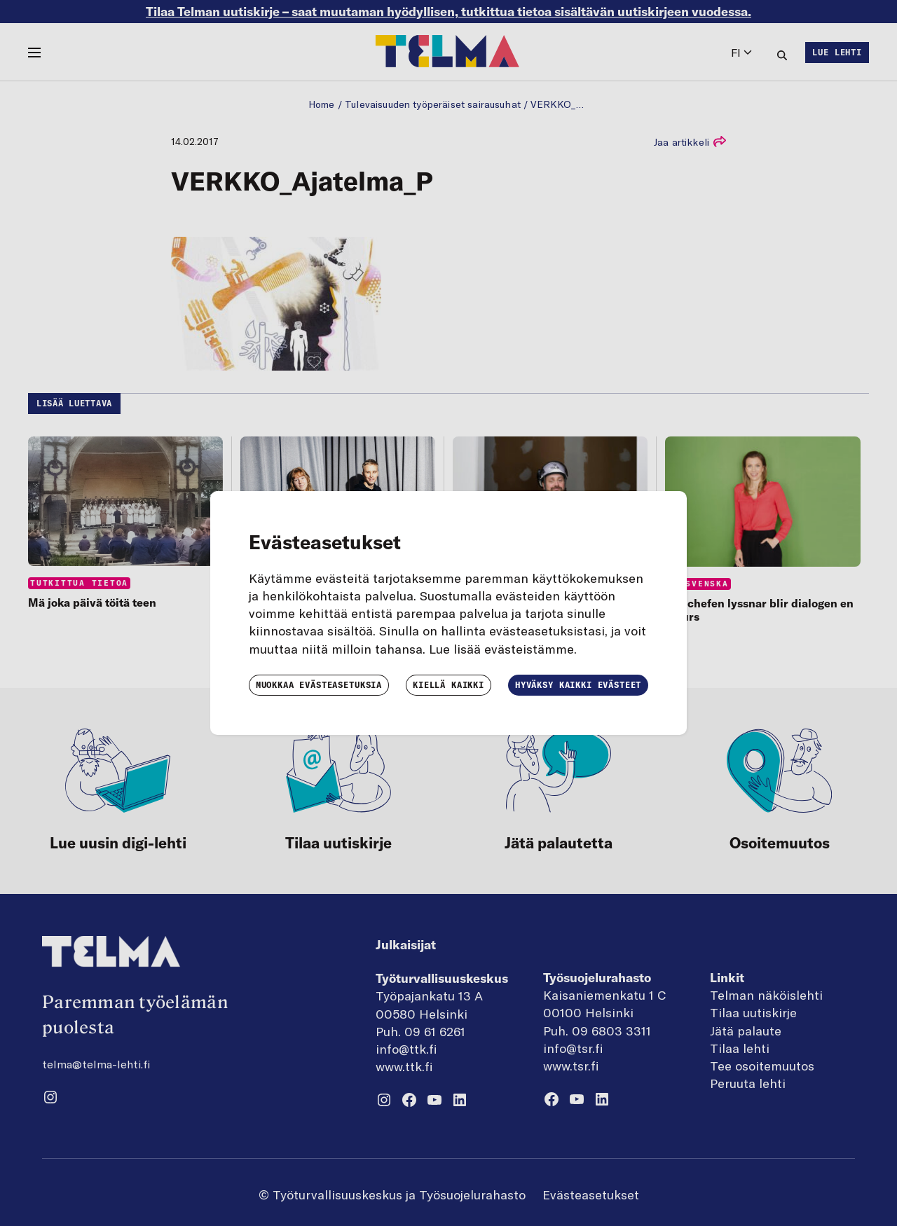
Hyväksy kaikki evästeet (578, 685)
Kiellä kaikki (448, 685)
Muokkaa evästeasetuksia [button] (319, 685)
